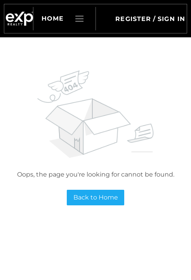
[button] (19, 19)
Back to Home (95, 197)
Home (53, 18)
